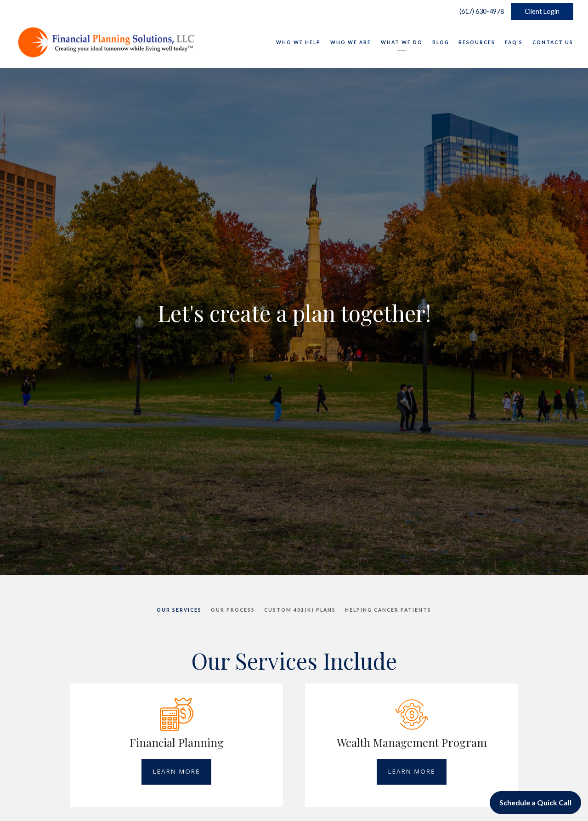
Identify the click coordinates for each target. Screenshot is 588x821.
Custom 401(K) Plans (300, 610)
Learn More (176, 771)
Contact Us (552, 42)
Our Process (233, 610)
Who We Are (350, 42)
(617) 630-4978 (479, 11)
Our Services (179, 610)
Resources (476, 42)
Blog (440, 42)
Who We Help (298, 42)
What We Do (402, 42)
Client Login (542, 11)
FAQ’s (514, 42)
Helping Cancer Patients (388, 610)
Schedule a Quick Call (535, 802)
